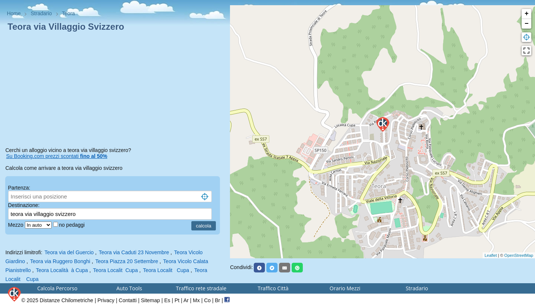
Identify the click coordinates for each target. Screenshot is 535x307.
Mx (196, 300)
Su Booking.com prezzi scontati (56, 156)
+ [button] (527, 13)
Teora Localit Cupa (115, 270)
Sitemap (150, 300)
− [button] (527, 23)
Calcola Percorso (57, 288)
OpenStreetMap (518, 255)
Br (217, 300)
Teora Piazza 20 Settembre (126, 261)
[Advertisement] (114, 91)
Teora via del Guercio (69, 252)
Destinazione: (24, 205)
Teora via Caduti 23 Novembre (134, 252)
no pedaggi (72, 225)
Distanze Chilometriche (66, 300)
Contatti (128, 300)
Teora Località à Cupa (62, 270)
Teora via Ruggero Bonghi (60, 261)
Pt (177, 300)
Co (207, 300)
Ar (186, 300)
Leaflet (490, 255)
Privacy (105, 300)
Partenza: (19, 188)
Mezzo (16, 225)
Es (167, 300)
